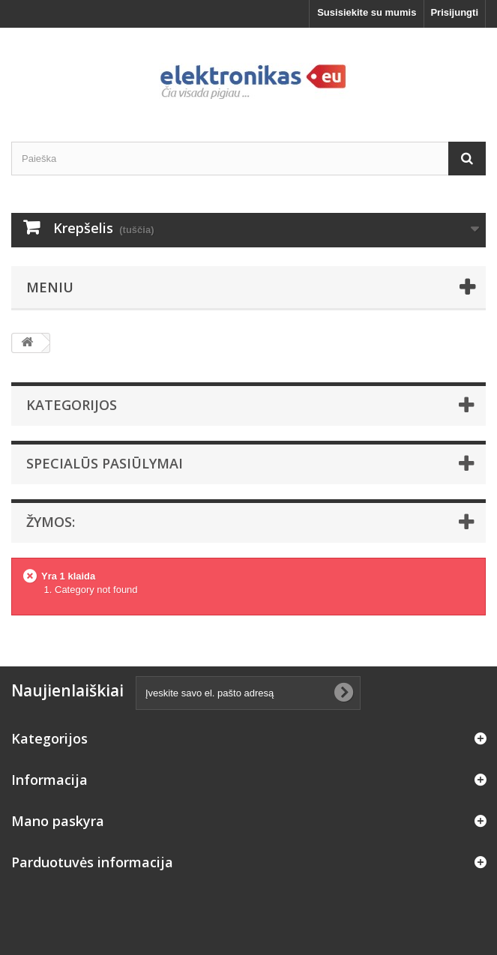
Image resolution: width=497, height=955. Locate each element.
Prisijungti (454, 12)
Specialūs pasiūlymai (104, 463)
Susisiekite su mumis (366, 12)
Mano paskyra (57, 821)
